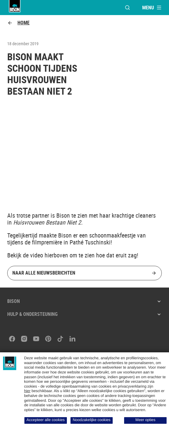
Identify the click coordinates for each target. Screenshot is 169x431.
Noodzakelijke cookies (91, 420)
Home (18, 23)
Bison (84, 301)
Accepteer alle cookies (46, 420)
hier (27, 391)
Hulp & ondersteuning (84, 314)
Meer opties (145, 420)
